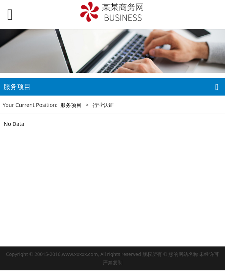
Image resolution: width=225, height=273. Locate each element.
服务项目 (71, 104)
